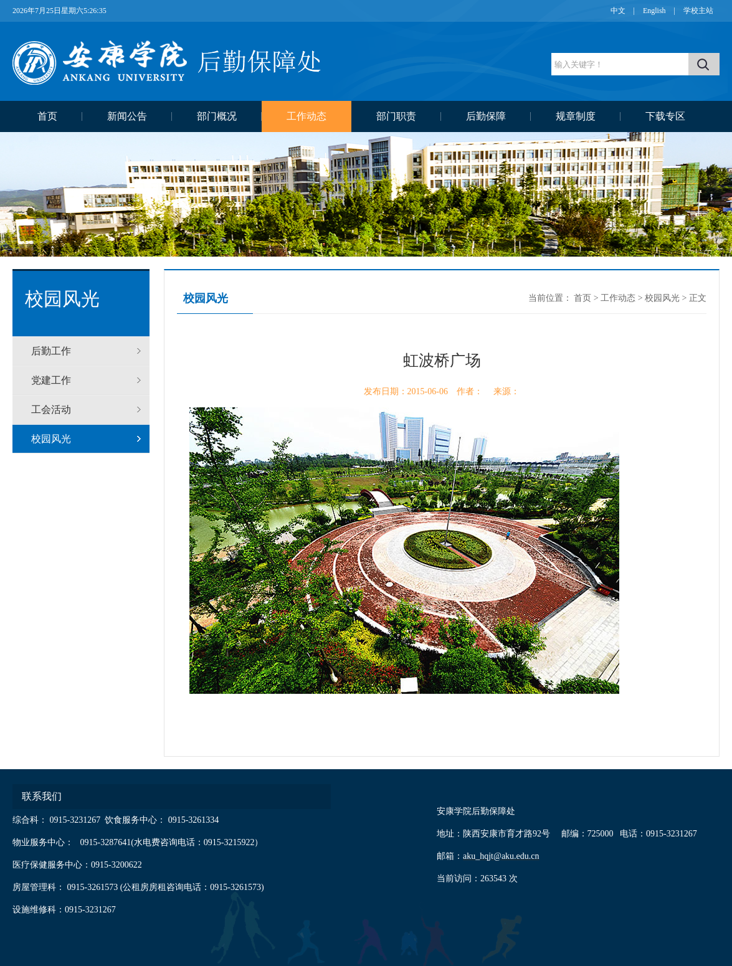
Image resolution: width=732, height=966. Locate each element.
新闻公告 (127, 116)
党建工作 (51, 380)
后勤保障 (486, 116)
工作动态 (306, 116)
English (654, 10)
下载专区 (665, 116)
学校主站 (698, 10)
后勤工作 (51, 351)
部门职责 (396, 116)
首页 (47, 116)
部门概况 (217, 116)
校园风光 (51, 438)
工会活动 (51, 409)
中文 (618, 10)
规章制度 (576, 116)
